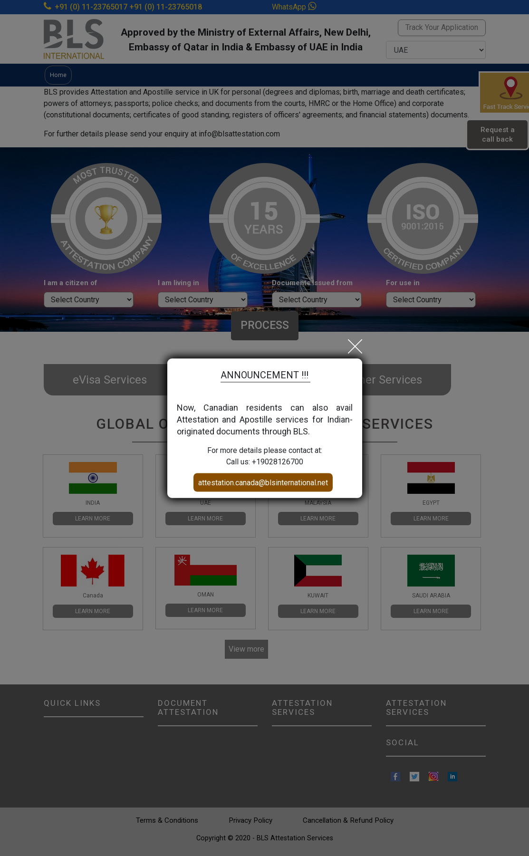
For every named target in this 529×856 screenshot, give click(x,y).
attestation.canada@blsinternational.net (263, 482)
